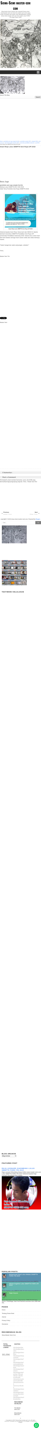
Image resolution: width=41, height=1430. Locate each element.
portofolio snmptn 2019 (25, 141)
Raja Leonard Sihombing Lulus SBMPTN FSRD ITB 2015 (18, 1169)
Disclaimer (5, 1324)
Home (1, 141)
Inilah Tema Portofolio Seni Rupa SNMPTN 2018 (14, 189)
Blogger (38, 519)
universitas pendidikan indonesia (27, 142)
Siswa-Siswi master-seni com (15, 5)
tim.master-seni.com (17, 1408)
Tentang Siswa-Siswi (8, 1313)
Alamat (4, 1317)
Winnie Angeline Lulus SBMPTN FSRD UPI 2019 (24, 1284)
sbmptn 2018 (35, 141)
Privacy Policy (6, 1320)
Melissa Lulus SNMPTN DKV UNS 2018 (12, 187)
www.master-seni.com (9, 1335)
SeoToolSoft (19, 1421)
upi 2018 (37, 142)
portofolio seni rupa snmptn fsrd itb (11, 141)
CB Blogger (27, 1421)
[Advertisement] (20, 119)
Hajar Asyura (13, 1293)
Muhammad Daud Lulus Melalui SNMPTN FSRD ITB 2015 (23, 1275)
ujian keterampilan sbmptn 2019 (12, 142)
